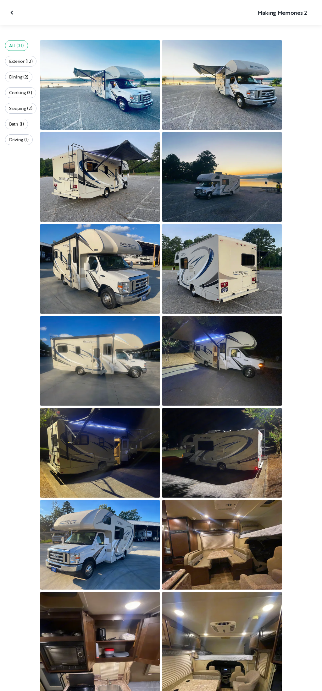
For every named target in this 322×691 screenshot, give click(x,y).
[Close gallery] (12, 12)
